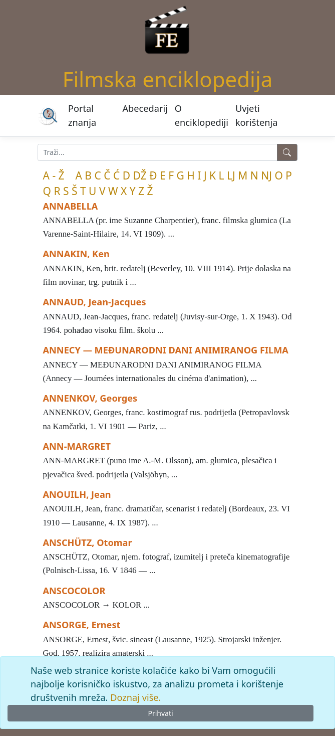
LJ (231, 175)
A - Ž (54, 175)
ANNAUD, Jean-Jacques (94, 302)
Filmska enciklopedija (168, 79)
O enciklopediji (201, 115)
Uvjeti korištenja (256, 115)
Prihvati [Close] (160, 713)
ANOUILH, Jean (77, 494)
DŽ (140, 175)
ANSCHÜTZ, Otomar (87, 542)
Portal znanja (82, 115)
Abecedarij (145, 108)
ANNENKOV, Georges (90, 398)
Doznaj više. (135, 697)
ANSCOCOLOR (74, 591)
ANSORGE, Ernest (82, 625)
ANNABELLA (70, 206)
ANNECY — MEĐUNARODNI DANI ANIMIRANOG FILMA (165, 350)
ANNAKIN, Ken (76, 254)
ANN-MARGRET (77, 446)
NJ (266, 175)
